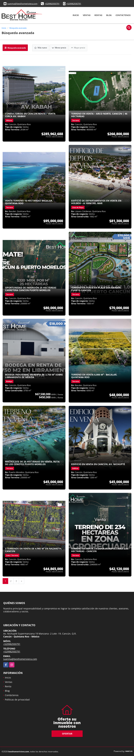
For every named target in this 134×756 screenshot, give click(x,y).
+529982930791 (52, 3)
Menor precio (59, 47)
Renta (8, 686)
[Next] (21, 581)
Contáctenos (123, 15)
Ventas (86, 15)
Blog (109, 15)
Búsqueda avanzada (18, 28)
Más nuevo (41, 47)
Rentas (98, 15)
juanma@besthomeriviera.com (22, 3)
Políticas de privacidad (17, 699)
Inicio (76, 15)
